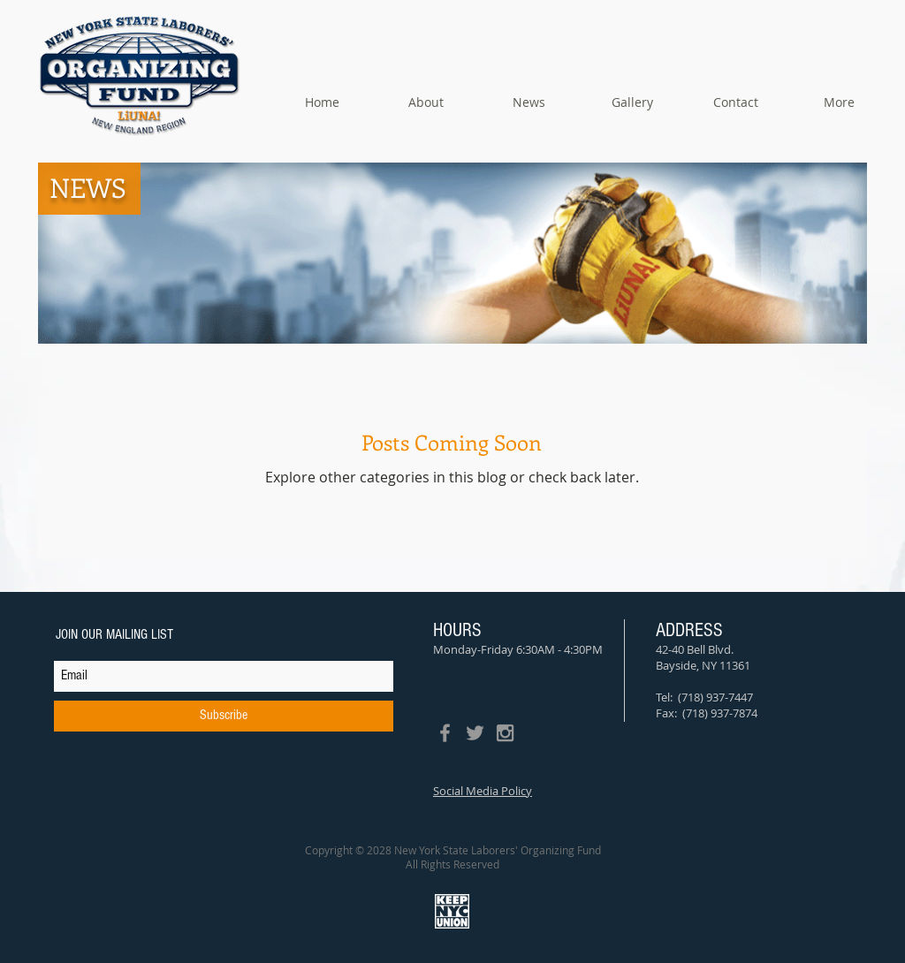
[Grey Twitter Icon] (475, 733)
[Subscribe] (223, 716)
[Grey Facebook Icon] (445, 733)
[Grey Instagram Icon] (505, 733)
